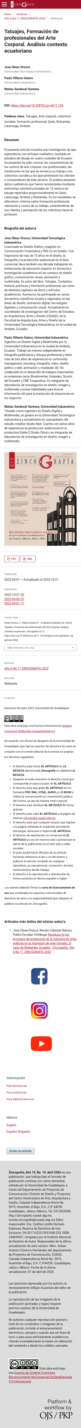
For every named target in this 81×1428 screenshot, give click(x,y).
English (11, 1125)
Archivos (21, 14)
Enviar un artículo (21, 1151)
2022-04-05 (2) (14, 599)
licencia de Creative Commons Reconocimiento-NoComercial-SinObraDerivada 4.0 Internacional (40, 1377)
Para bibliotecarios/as (20, 1099)
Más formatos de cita (20, 647)
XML (29, 558)
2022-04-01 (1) (14, 603)
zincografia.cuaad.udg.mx (39, 818)
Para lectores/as (16, 1085)
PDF (13, 558)
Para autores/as (16, 1092)
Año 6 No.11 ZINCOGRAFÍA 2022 (24, 18)
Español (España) (18, 1131)
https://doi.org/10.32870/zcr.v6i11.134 (37, 105)
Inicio (7, 14)
